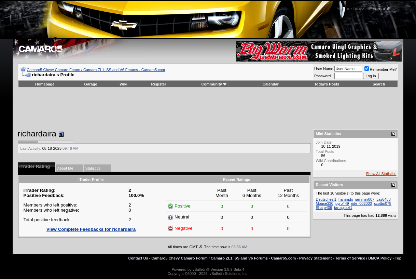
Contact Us (138, 258)
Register (158, 84)
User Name (323, 69)
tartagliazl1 (343, 207)
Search (379, 84)
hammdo (345, 199)
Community (214, 84)
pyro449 (342, 203)
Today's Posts (326, 84)
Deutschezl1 (326, 199)
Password (322, 76)
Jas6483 (383, 199)
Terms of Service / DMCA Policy (363, 258)
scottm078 (382, 203)
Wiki (123, 84)
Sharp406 (324, 207)
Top (398, 258)
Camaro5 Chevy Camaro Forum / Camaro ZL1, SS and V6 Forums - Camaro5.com (96, 70)
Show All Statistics (381, 174)
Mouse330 (324, 203)
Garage (90, 84)
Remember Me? (380, 69)
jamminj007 (364, 199)
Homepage (44, 84)
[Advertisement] (208, 108)
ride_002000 (361, 203)
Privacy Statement (315, 258)
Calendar (271, 84)
